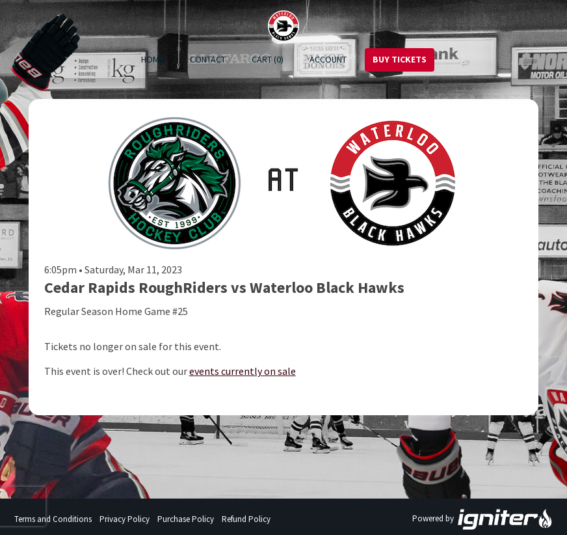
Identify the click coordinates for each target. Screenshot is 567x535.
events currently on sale (242, 370)
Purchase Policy (185, 519)
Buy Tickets (400, 59)
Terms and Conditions (53, 519)
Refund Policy (246, 519)
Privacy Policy (124, 519)
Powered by (482, 519)
